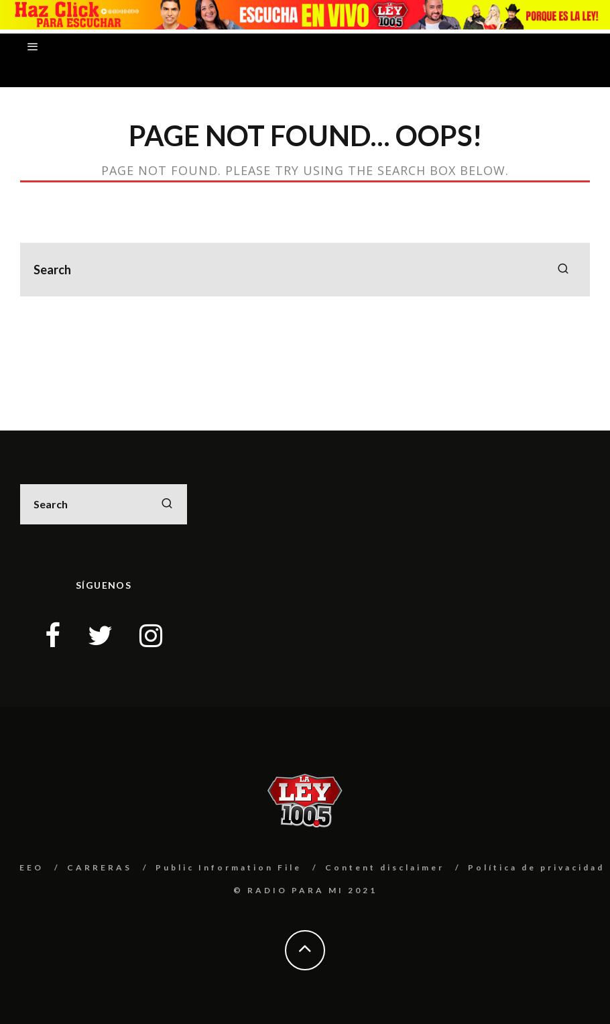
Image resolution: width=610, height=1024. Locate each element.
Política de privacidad (536, 867)
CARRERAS (99, 867)
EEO (31, 867)
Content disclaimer (384, 867)
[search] (563, 269)
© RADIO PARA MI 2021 (305, 890)
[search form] (305, 269)
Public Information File (229, 867)
